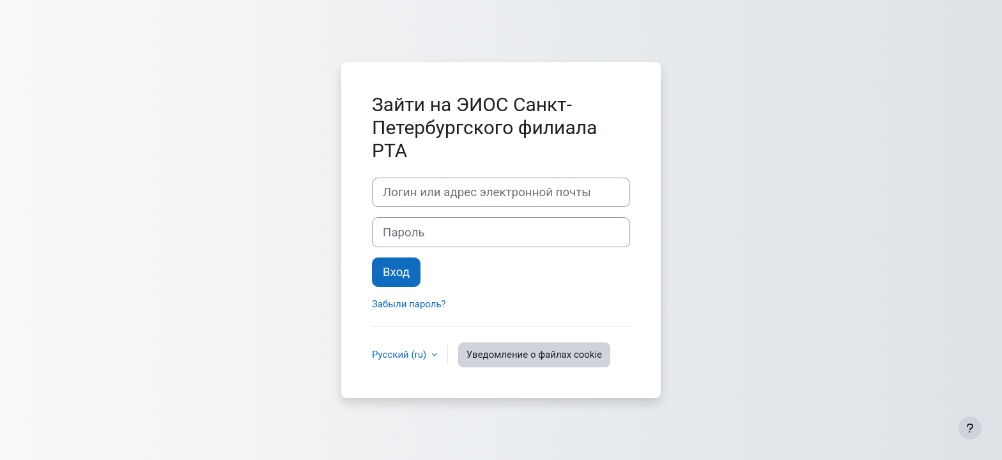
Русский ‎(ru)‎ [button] (400, 354)
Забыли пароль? (409, 304)
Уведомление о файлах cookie (534, 354)
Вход (396, 272)
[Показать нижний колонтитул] (970, 428)
